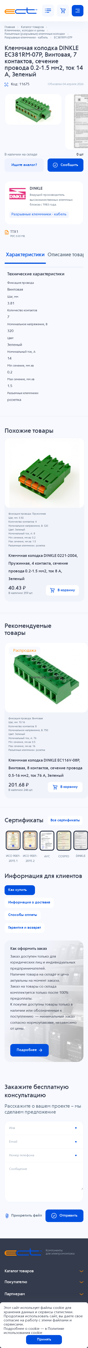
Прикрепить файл (23, 1215)
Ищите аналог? (24, 165)
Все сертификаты (65, 820)
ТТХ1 (14, 232)
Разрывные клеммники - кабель (39, 214)
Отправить (64, 1215)
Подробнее (29, 1050)
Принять (44, 1339)
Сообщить (65, 165)
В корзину (62, 590)
